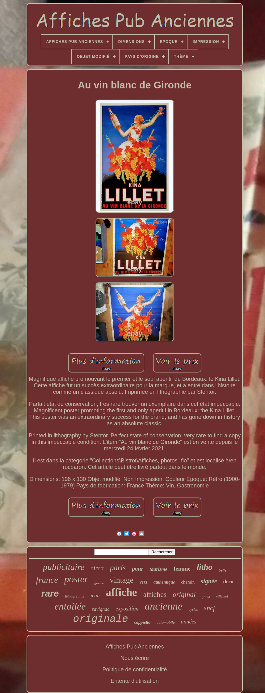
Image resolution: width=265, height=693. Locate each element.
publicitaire (63, 567)
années (188, 622)
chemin (188, 582)
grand (206, 597)
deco (228, 582)
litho (204, 567)
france (47, 580)
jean (94, 595)
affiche (121, 592)
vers (143, 582)
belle (222, 570)
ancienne (164, 606)
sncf (209, 608)
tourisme (158, 569)
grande (98, 583)
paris (118, 567)
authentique (164, 582)
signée (209, 581)
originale (100, 619)
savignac (100, 609)
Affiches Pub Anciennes (135, 647)
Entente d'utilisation (135, 681)
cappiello (142, 622)
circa (96, 568)
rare (50, 593)
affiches (155, 594)
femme (182, 568)
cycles (193, 609)
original (184, 594)
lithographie (74, 596)
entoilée (70, 606)
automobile (166, 622)
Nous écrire (134, 658)
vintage (121, 580)
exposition (127, 609)
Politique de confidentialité (134, 669)
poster (76, 579)
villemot (222, 596)
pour (137, 568)
